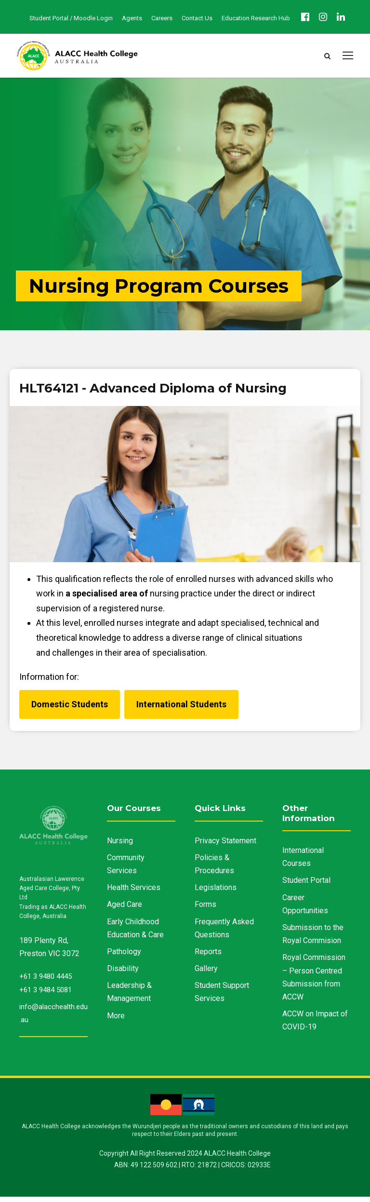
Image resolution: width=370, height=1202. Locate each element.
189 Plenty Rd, (43, 945)
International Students (181, 709)
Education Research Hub (256, 18)
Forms (205, 909)
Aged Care (124, 909)
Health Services (133, 892)
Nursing (120, 846)
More (116, 1021)
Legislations (216, 892)
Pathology (124, 956)
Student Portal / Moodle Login (71, 18)
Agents (132, 18)
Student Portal (306, 885)
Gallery (206, 973)
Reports (208, 956)
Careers (161, 18)
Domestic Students (69, 709)
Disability (123, 973)
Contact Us (197, 18)
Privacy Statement (225, 846)
